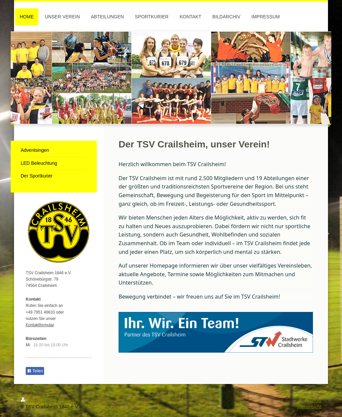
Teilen (35, 371)
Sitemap (67, 400)
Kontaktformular (40, 325)
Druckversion (38, 400)
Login (315, 400)
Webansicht (309, 406)
